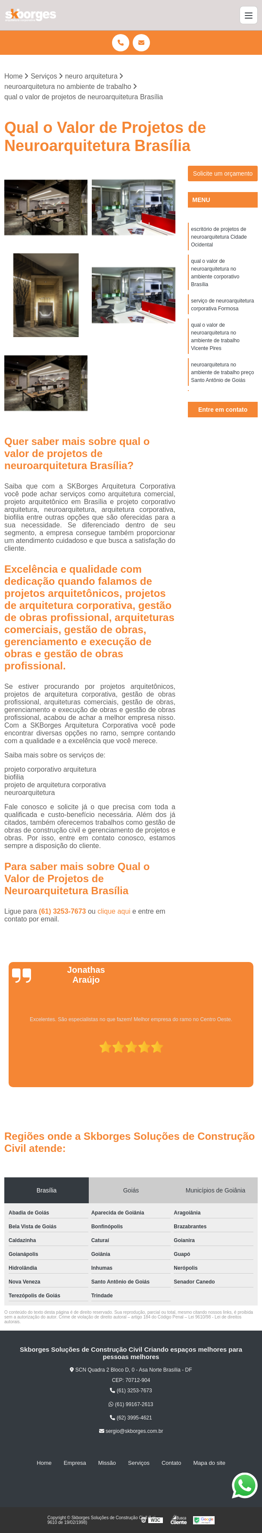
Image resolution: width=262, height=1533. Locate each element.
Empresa (75, 1463)
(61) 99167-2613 (131, 1404)
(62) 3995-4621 (131, 1418)
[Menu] (249, 15)
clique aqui (114, 911)
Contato (171, 1463)
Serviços (139, 1463)
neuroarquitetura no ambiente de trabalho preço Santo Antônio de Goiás (222, 372)
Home (44, 1463)
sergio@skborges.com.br (131, 1431)
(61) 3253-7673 (63, 911)
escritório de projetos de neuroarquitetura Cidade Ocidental (218, 237)
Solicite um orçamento (223, 173)
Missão (107, 1463)
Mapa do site (209, 1463)
